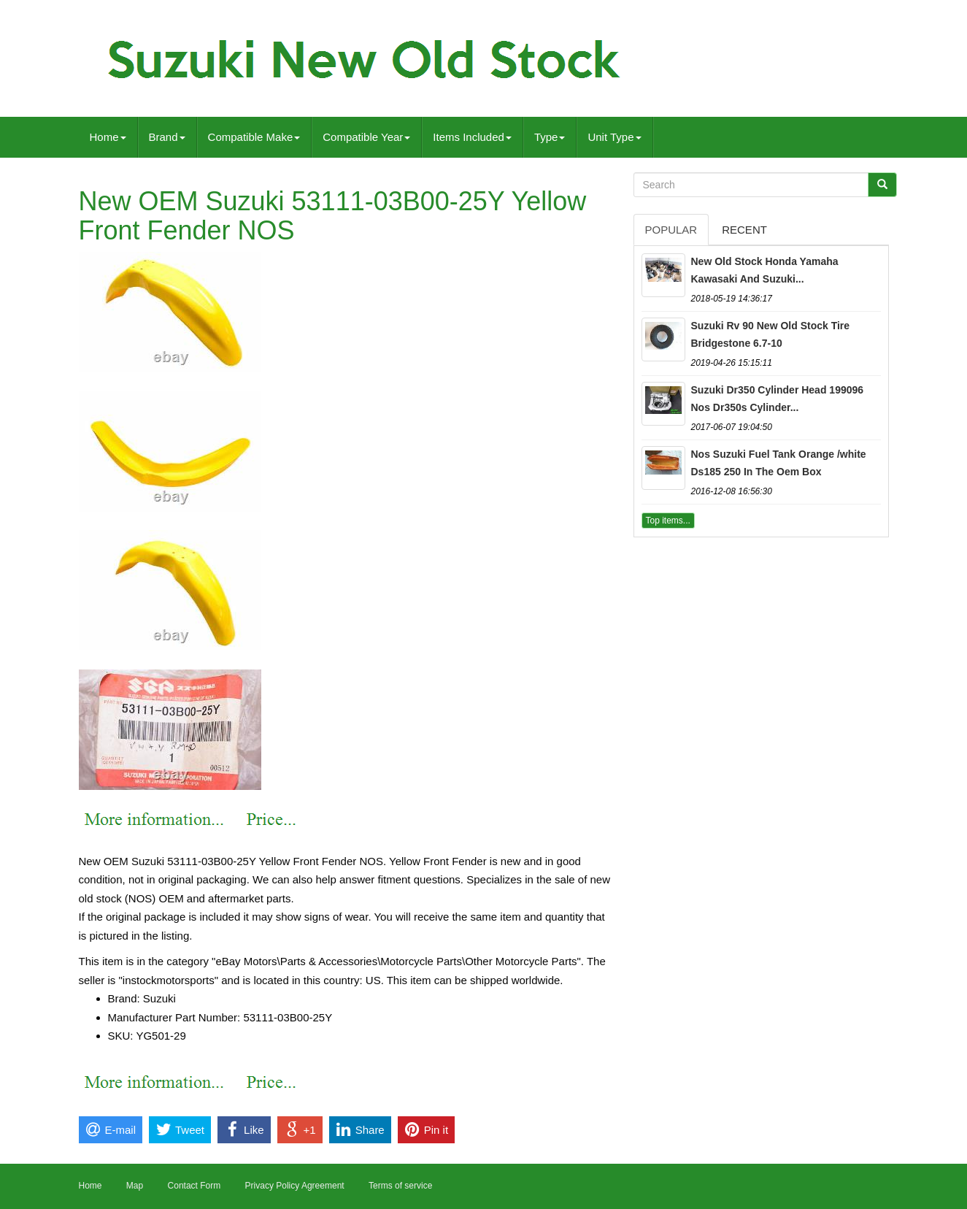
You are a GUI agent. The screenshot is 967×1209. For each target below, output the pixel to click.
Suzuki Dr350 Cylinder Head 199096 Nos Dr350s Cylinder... (777, 398)
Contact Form (194, 1186)
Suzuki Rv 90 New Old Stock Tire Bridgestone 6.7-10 (770, 334)
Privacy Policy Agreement (294, 1186)
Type (550, 137)
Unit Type (614, 137)
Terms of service (400, 1186)
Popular (671, 229)
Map (134, 1186)
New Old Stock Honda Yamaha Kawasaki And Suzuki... (765, 270)
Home (108, 137)
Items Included (472, 137)
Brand (167, 137)
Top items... (668, 520)
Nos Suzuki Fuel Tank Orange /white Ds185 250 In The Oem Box (778, 462)
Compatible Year (366, 137)
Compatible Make (254, 137)
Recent (744, 229)
